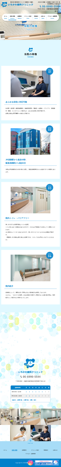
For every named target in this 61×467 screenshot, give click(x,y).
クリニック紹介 (35, 450)
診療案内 (24, 450)
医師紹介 (46, 450)
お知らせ (55, 450)
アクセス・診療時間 (30, 453)
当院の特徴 (14, 450)
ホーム (5, 450)
